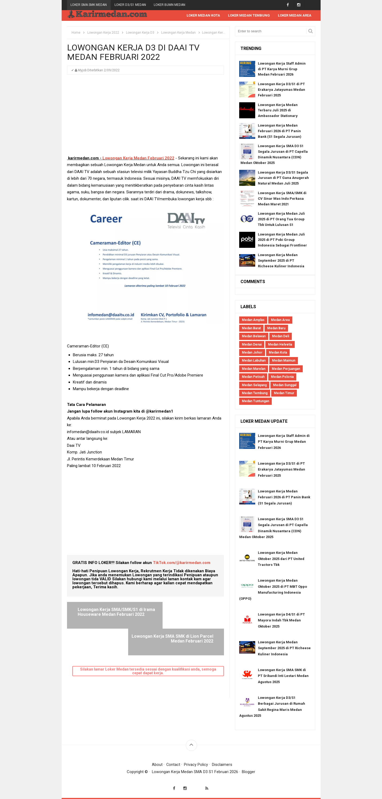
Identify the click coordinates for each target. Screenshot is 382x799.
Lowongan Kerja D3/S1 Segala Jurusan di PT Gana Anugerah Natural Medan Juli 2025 (283, 178)
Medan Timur (284, 393)
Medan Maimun (283, 361)
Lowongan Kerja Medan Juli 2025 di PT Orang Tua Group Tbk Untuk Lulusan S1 (281, 219)
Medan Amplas (253, 320)
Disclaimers (222, 764)
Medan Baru (276, 328)
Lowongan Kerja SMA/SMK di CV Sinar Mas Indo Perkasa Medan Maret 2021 (282, 198)
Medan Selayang (254, 385)
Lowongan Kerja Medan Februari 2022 (138, 158)
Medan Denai (252, 345)
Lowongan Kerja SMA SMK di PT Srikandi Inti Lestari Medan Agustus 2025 (283, 676)
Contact (173, 764)
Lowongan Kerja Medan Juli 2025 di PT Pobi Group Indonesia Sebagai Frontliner (282, 240)
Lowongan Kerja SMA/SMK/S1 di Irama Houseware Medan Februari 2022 (108, 614)
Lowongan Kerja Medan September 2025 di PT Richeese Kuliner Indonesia (281, 260)
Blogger (248, 772)
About (157, 764)
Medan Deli (280, 336)
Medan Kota (278, 353)
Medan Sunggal (284, 385)
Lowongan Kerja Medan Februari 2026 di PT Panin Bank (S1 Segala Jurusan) (279, 131)
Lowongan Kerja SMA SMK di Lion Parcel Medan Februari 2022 (184, 614)
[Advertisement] (145, 117)
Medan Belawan (254, 336)
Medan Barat (251, 328)
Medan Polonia (282, 377)
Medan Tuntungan (255, 401)
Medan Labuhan (254, 361)
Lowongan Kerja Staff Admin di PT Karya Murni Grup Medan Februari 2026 (282, 69)
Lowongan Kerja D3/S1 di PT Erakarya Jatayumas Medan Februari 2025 (281, 89)
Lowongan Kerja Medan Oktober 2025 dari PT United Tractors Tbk (281, 559)
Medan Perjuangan (286, 369)
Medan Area (280, 320)
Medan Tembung (254, 393)
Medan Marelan (253, 369)
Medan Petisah (253, 377)
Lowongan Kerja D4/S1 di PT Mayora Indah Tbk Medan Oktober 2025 (281, 621)
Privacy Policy (196, 764)
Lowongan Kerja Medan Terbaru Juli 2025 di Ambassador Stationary (278, 110)
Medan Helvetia (280, 345)
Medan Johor (252, 353)
